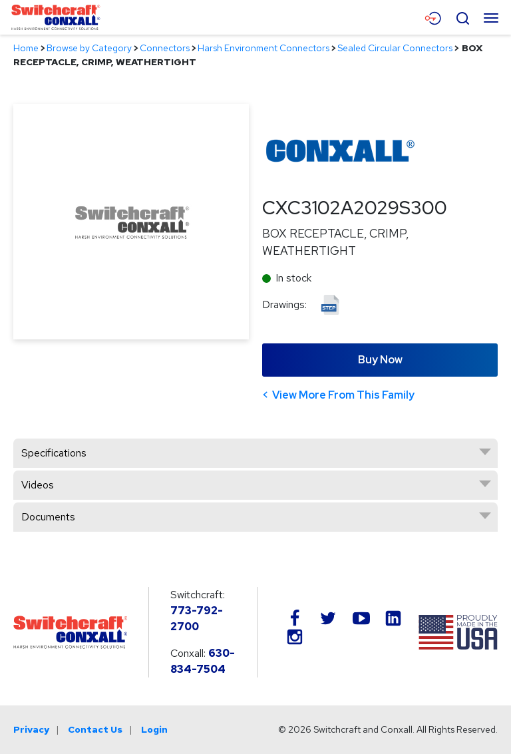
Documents (48, 517)
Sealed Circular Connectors (394, 48)
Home (26, 48)
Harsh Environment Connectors (263, 48)
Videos (37, 485)
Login (154, 729)
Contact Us (95, 729)
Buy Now (380, 360)
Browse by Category (89, 48)
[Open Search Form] (462, 16)
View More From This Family (343, 395)
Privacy (31, 729)
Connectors (165, 48)
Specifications (53, 453)
